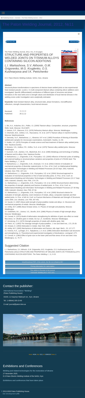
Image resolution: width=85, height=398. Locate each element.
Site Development (11, 394)
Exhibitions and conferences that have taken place (23, 380)
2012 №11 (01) (11, 41)
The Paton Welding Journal (30, 18)
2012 (40, 18)
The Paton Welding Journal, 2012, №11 (38, 24)
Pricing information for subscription (42, 266)
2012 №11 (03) (74, 41)
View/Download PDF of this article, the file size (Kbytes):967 (42, 262)
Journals (17, 18)
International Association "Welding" (18, 291)
